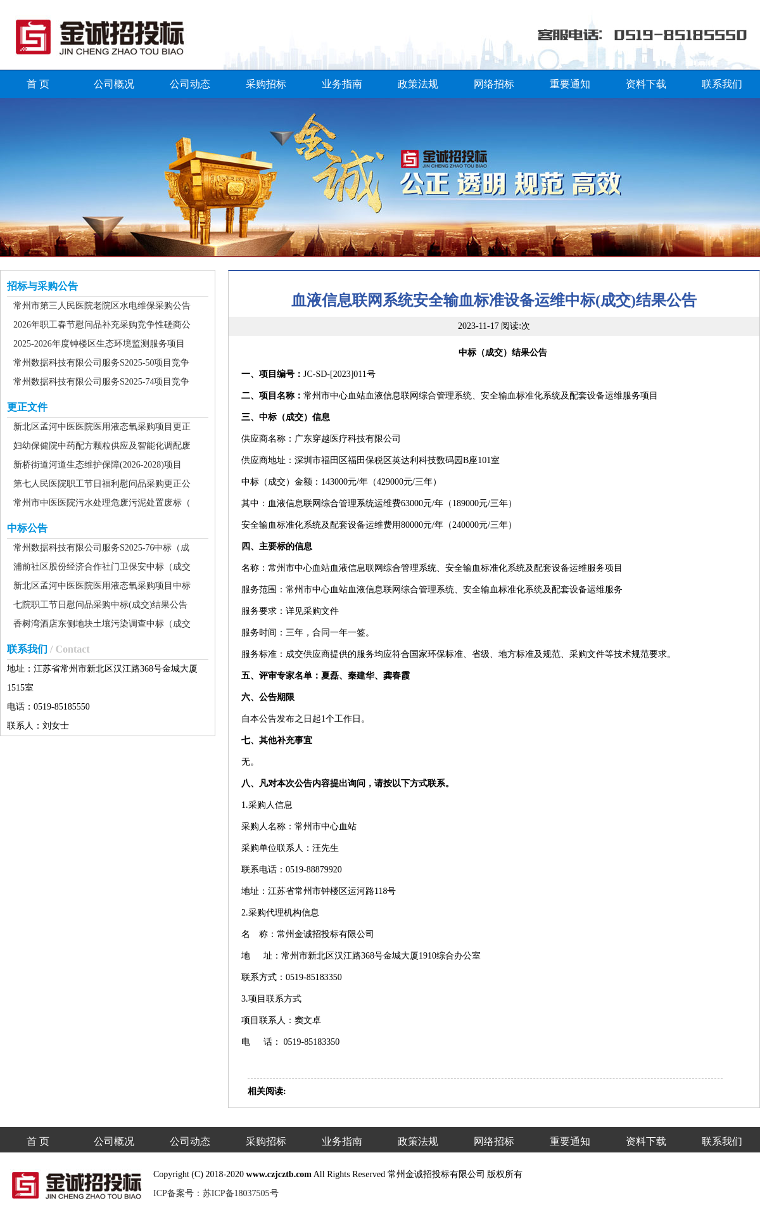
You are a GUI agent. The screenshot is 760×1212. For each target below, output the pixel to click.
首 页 (38, 84)
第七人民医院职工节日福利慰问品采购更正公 (102, 483)
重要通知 (570, 84)
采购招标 (266, 84)
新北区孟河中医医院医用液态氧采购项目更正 (102, 426)
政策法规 (418, 84)
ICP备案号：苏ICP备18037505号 (216, 1193)
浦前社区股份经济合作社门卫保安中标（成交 (102, 566)
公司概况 (114, 84)
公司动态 (190, 84)
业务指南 (342, 84)
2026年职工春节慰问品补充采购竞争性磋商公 (102, 324)
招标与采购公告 (42, 286)
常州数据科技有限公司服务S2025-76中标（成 (101, 547)
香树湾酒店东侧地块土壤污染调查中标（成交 (102, 623)
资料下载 (646, 84)
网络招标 (494, 84)
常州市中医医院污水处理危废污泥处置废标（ (102, 502)
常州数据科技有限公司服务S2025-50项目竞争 (101, 362)
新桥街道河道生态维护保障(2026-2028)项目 (97, 464)
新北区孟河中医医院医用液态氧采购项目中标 (102, 585)
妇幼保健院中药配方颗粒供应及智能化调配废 (102, 445)
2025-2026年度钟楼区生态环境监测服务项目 (99, 343)
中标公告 (27, 528)
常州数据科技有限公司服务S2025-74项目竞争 (101, 381)
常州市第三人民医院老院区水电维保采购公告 (102, 305)
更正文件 (27, 407)
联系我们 (722, 84)
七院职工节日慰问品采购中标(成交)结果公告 (100, 604)
